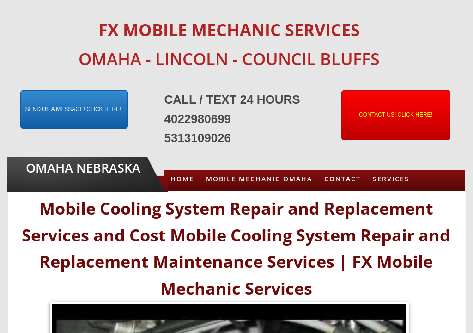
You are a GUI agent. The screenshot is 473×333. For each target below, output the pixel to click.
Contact (342, 178)
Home (182, 178)
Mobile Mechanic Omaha (259, 178)
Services (391, 178)
